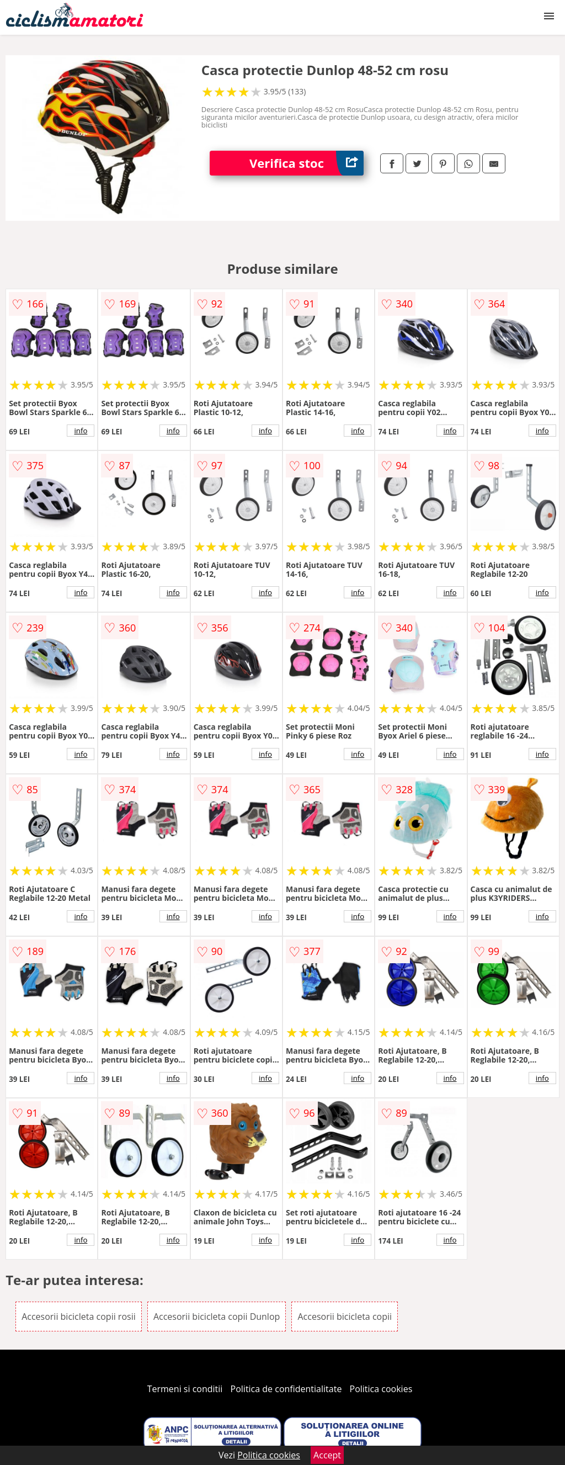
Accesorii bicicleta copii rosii (79, 1316)
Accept (327, 1455)
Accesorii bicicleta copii (344, 1316)
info (80, 431)
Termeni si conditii (185, 1389)
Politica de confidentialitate (286, 1389)
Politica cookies (381, 1389)
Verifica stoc (306, 163)
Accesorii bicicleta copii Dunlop (216, 1316)
